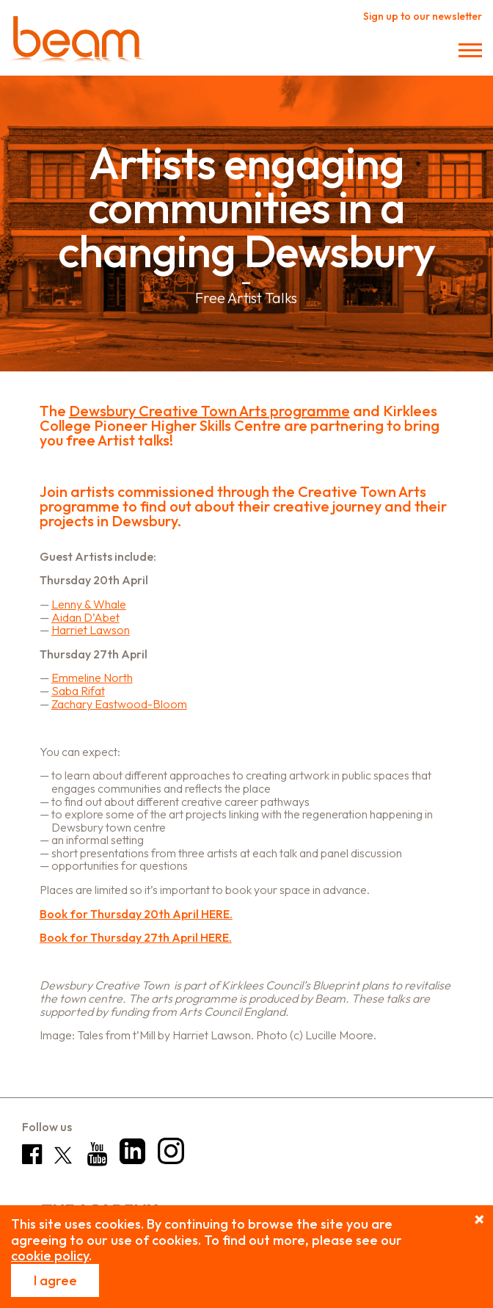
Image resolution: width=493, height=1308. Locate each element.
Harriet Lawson (90, 629)
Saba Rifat (78, 690)
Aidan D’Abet (85, 617)
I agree (55, 1280)
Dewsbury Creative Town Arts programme (209, 411)
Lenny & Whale (88, 604)
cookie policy (50, 1255)
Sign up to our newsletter (422, 16)
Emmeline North (92, 677)
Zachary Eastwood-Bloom (119, 704)
